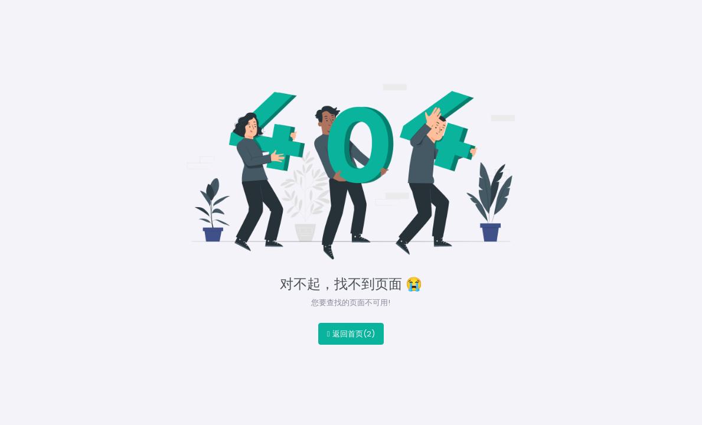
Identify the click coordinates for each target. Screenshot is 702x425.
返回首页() (351, 333)
